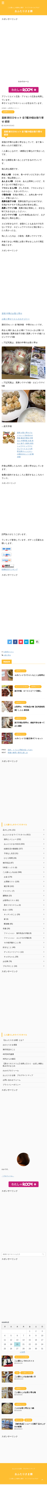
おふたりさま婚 (23, 11)
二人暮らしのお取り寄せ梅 (25, 1392)
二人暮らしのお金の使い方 (25, 1377)
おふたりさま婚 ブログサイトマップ (18, 1075)
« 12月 (22, 1352)
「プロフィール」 (8, 1176)
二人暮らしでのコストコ (24, 1361)
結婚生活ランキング (10, 569)
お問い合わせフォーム (12, 1080)
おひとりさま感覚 (10, 1045)
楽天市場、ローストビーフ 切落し (28, 691)
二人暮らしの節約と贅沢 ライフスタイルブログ (23, 1479)
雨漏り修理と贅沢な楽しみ (18, 753)
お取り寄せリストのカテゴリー (16, 319)
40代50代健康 (8, 1054)
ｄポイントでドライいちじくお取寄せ (29, 675)
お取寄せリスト (9, 652)
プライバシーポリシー (12, 1085)
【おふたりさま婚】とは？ (13, 1040)
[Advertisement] (23, 51)
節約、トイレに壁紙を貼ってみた (20, 750)
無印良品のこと (9, 1049)
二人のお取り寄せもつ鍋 (24, 1408)
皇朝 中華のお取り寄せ (12, 313)
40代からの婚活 (9, 1059)
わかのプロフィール (11, 1071)
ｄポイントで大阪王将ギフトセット (28, 738)
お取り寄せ (7, 655)
